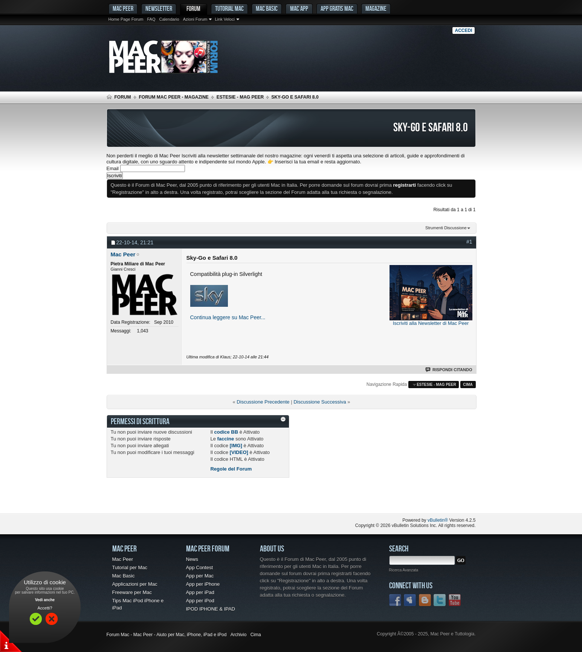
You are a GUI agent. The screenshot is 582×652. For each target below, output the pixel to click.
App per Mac (200, 576)
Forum (193, 8)
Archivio (239, 634)
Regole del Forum (231, 469)
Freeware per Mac (132, 592)
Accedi (463, 30)
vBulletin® (438, 520)
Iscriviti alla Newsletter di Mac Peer (431, 323)
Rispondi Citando (449, 369)
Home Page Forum (126, 19)
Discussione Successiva (319, 402)
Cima (468, 384)
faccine (225, 439)
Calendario (169, 19)
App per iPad (200, 592)
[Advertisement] (195, 498)
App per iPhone (203, 584)
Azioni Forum (195, 19)
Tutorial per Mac (129, 567)
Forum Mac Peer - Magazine (174, 97)
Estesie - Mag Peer (240, 97)
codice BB (226, 432)
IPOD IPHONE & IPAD (210, 609)
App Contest (199, 567)
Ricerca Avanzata (404, 570)
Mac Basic (267, 8)
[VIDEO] (239, 452)
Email (113, 168)
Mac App (299, 8)
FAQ (151, 19)
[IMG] (236, 445)
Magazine (375, 8)
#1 (469, 242)
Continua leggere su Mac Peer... (228, 317)
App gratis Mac (337, 8)
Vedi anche (45, 600)
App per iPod (200, 600)
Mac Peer (122, 559)
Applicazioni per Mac (134, 584)
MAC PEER (123, 8)
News (192, 559)
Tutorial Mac (229, 8)
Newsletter (158, 8)
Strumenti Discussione (445, 227)
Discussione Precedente (263, 402)
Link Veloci (225, 19)
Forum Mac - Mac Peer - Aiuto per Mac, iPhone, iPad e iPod (167, 634)
